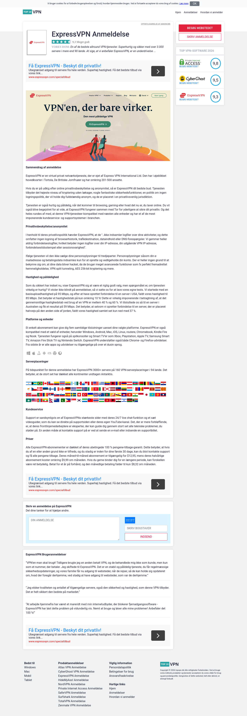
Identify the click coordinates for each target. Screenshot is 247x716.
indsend (146, 536)
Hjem (178, 12)
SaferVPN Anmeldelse (72, 692)
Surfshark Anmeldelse (72, 697)
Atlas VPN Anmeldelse (72, 667)
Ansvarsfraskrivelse (121, 675)
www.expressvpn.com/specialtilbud (49, 77)
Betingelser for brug (121, 671)
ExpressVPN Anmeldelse (73, 675)
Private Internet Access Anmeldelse (80, 688)
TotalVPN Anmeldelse (71, 701)
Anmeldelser (191, 12)
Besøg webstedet (200, 28)
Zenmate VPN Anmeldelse (74, 705)
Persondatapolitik (120, 667)
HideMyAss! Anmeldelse (73, 680)
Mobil (27, 675)
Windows (30, 667)
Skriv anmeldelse (200, 37)
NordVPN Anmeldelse (71, 684)
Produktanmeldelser (71, 663)
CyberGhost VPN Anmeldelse (76, 671)
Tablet (28, 680)
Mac (27, 671)
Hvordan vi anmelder (211, 12)
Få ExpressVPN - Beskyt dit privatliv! (65, 65)
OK (194, 3)
